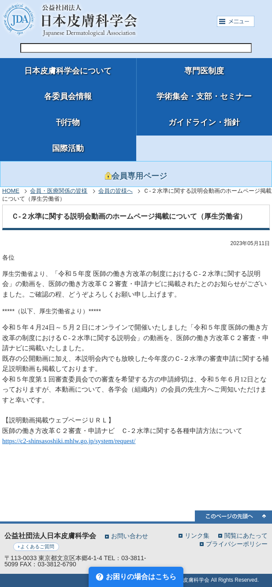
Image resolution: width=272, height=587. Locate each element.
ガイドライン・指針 (204, 122)
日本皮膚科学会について (68, 70)
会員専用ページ (136, 176)
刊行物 (68, 122)
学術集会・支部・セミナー (204, 96)
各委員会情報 (68, 96)
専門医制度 (204, 70)
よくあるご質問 (37, 546)
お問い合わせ (129, 535)
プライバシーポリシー (237, 543)
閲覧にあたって (246, 535)
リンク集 (197, 535)
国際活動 (68, 148)
